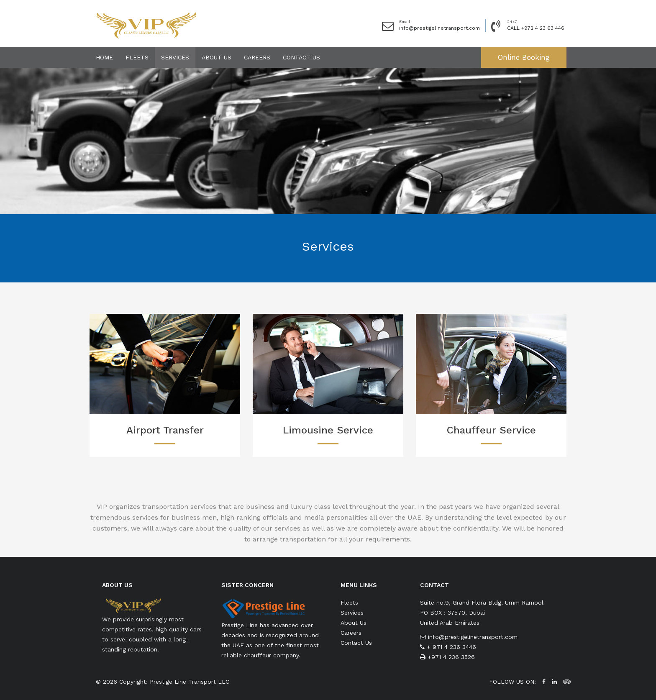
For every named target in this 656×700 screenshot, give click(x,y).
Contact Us (301, 57)
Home (104, 57)
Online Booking (524, 57)
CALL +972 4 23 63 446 (535, 28)
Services (175, 57)
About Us (216, 57)
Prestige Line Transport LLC (189, 681)
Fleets (137, 57)
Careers (257, 57)
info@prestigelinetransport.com (439, 28)
